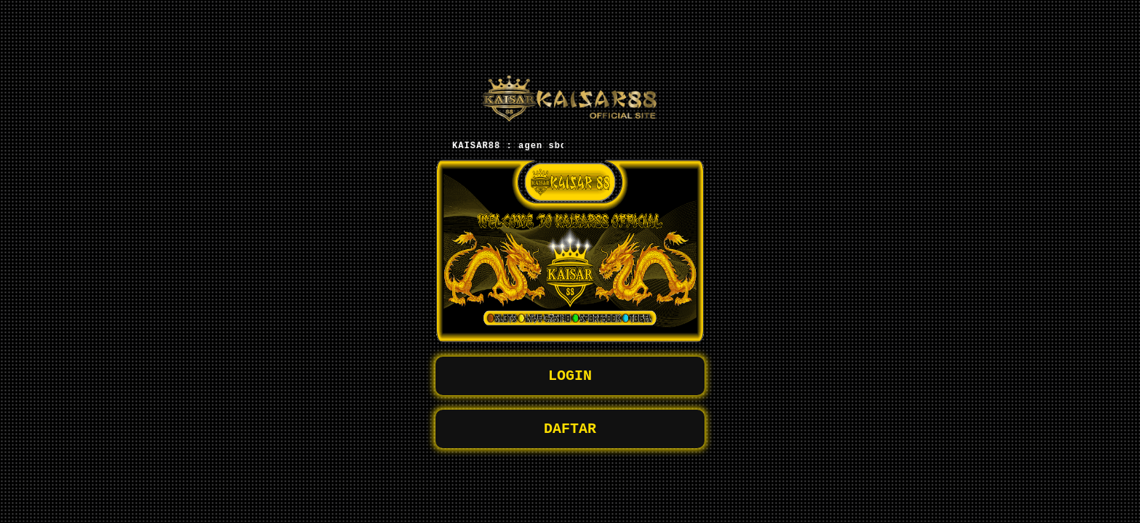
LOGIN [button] (570, 376)
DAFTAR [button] (570, 432)
